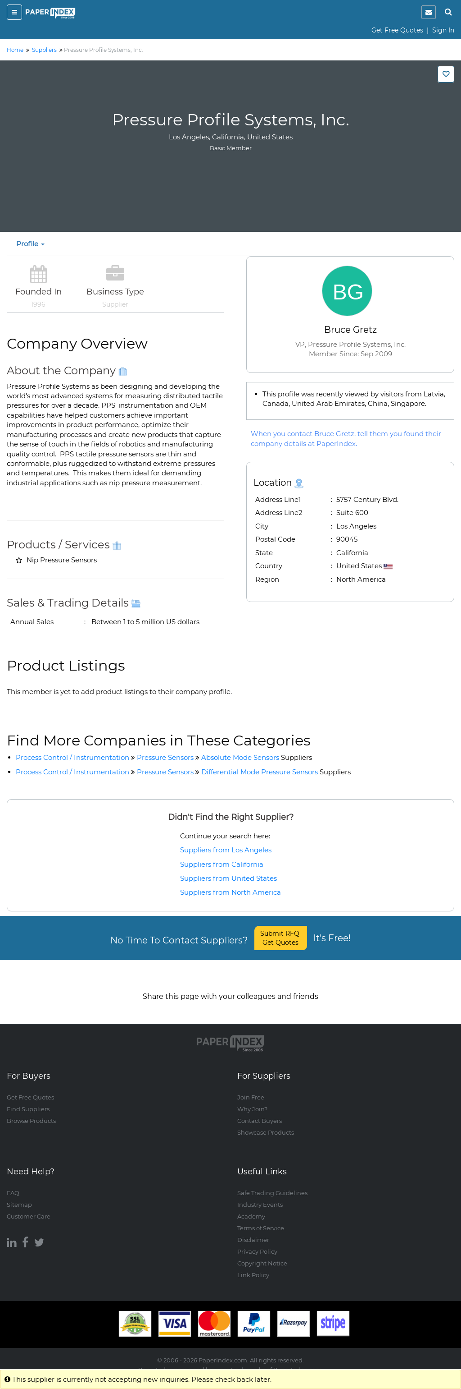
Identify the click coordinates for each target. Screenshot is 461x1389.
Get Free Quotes (397, 30)
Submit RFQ (280, 938)
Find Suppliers (28, 1100)
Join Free (250, 1088)
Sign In (443, 30)
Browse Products (31, 1111)
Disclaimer (253, 1230)
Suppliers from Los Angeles (225, 850)
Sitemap (19, 1195)
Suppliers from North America (230, 892)
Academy (251, 1207)
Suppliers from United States (228, 878)
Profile (30, 243)
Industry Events (260, 1195)
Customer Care (28, 1207)
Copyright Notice (262, 1254)
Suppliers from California (221, 864)
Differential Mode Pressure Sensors (276, 772)
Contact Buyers (259, 1111)
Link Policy (253, 1265)
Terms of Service (260, 1219)
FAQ (13, 1183)
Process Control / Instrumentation (72, 757)
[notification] (428, 12)
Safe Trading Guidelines (272, 1183)
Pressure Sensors (165, 757)
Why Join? (252, 1100)
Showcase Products (265, 1123)
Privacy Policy (257, 1242)
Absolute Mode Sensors (256, 757)
